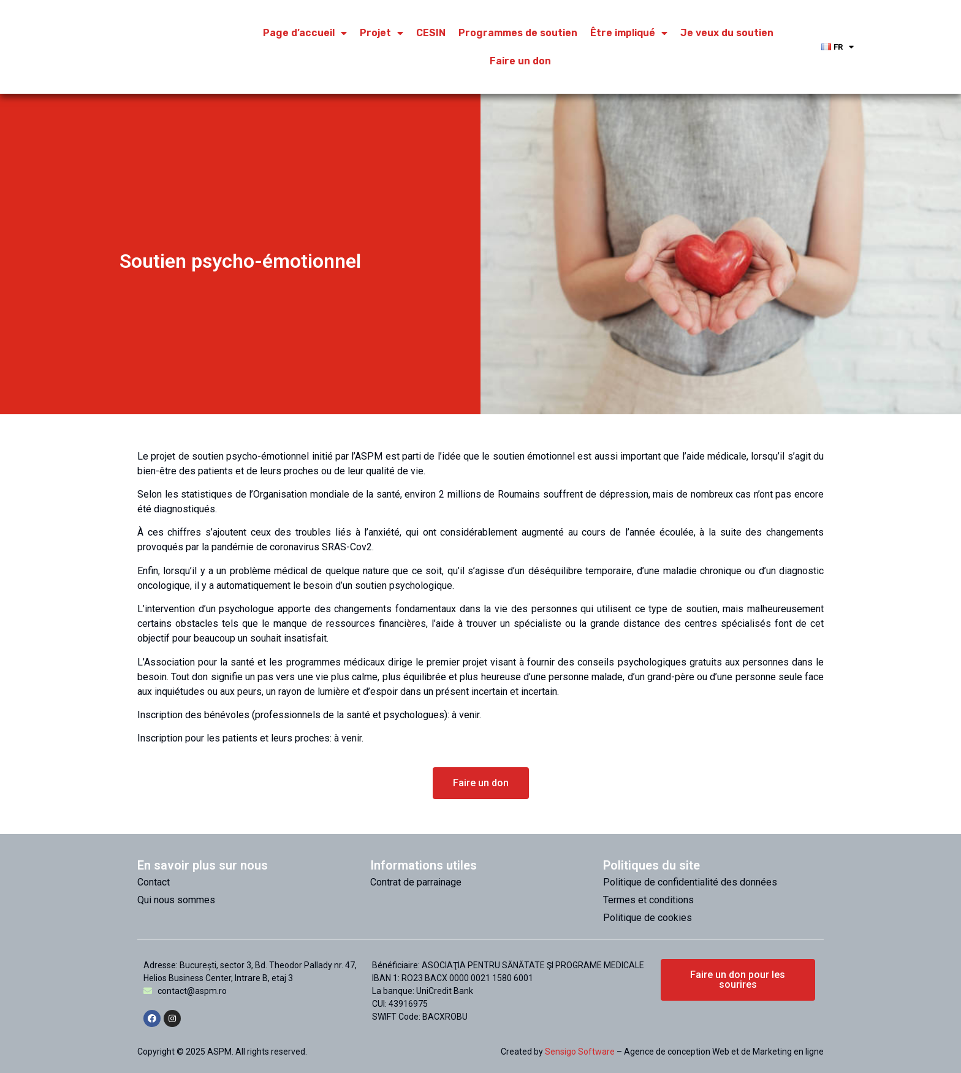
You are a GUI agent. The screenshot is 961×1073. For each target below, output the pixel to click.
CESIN (431, 33)
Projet (381, 33)
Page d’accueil (305, 33)
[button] (481, 783)
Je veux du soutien (726, 33)
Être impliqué (628, 33)
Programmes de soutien (517, 33)
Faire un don (520, 61)
